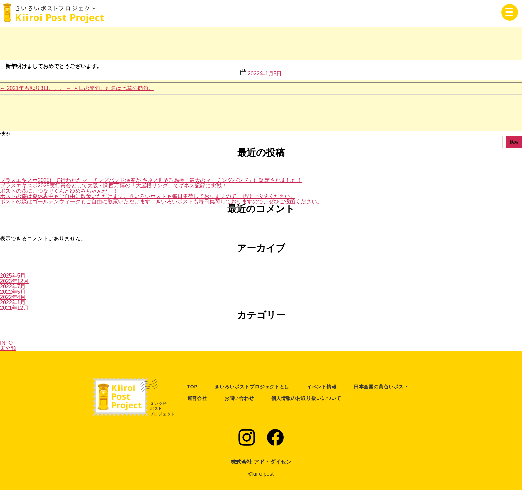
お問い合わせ (239, 398)
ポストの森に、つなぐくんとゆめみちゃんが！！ (59, 191)
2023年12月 (14, 281)
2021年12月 (14, 308)
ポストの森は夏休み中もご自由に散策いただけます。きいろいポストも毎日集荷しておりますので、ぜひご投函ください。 (147, 196)
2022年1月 (13, 302)
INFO (6, 343)
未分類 (8, 348)
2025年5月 (13, 276)
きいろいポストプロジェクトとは (252, 386)
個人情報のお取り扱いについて (306, 398)
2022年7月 (13, 286)
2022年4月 (13, 297)
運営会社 (197, 398)
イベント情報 (322, 386)
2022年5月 (13, 292)
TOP (192, 386)
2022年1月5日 (265, 73)
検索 (5, 133)
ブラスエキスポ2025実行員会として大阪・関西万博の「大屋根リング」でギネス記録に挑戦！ (113, 185)
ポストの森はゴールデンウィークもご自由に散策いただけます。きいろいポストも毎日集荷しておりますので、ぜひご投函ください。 (161, 201)
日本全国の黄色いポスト (381, 386)
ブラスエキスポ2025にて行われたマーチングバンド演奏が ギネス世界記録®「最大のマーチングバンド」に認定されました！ (151, 180)
